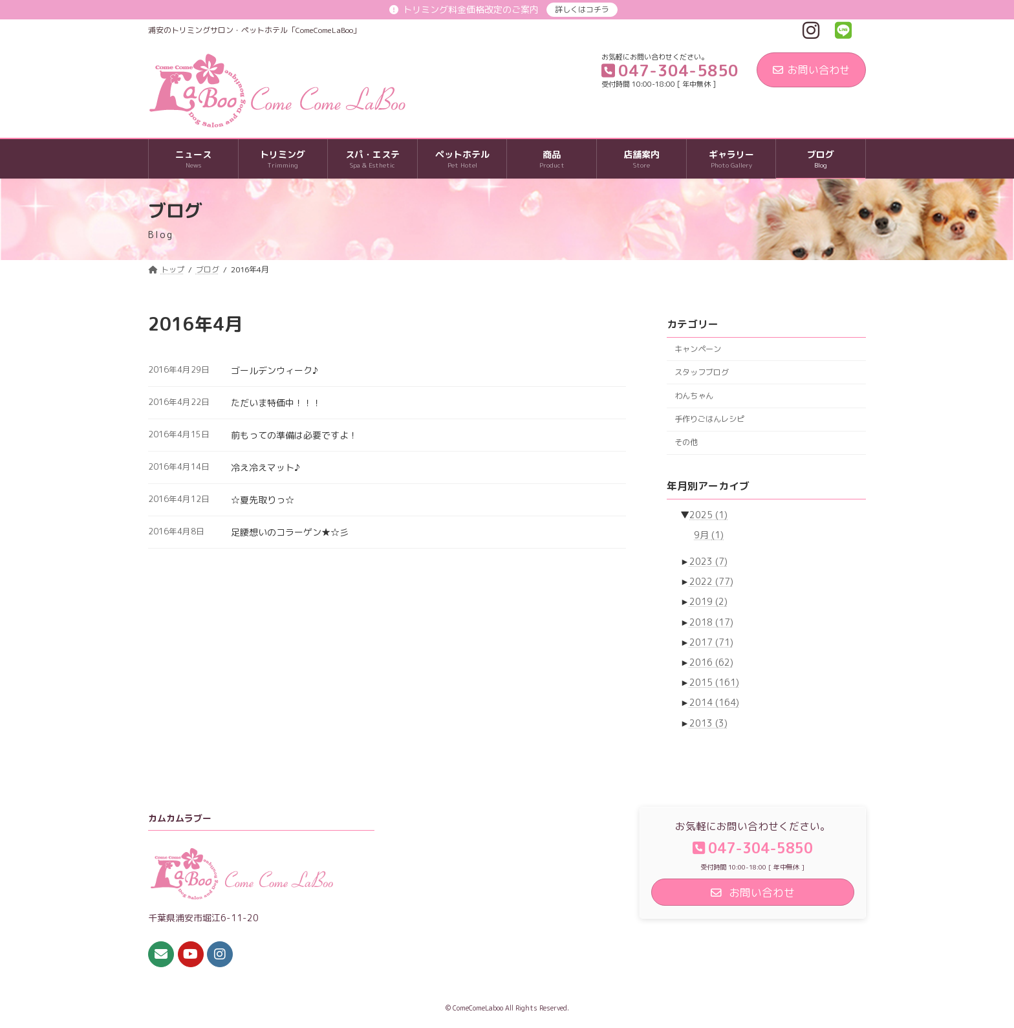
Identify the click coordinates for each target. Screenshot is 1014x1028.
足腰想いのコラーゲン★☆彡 (290, 532)
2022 (711, 581)
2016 (711, 662)
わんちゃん (693, 395)
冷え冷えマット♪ (265, 467)
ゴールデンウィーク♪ (274, 370)
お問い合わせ (811, 70)
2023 (708, 561)
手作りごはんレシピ (709, 418)
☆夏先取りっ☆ (262, 500)
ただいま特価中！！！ (276, 403)
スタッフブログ (701, 372)
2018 (711, 622)
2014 (714, 703)
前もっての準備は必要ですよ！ (294, 435)
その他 (686, 442)
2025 (708, 515)
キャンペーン (697, 349)
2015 (714, 682)
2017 (711, 642)
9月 (709, 535)
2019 (708, 602)
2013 (708, 723)
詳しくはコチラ (582, 9)
